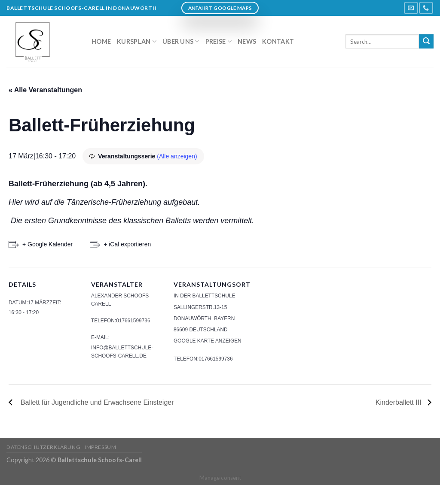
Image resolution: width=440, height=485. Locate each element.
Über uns (180, 41)
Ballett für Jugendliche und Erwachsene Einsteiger (95, 402)
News (247, 41)
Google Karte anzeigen (207, 341)
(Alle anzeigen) (177, 156)
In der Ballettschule (204, 296)
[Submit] (426, 41)
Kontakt (278, 41)
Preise (218, 41)
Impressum (100, 447)
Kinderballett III (399, 402)
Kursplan (136, 41)
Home (101, 41)
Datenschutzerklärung (43, 447)
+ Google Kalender (47, 244)
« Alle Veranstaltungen (45, 90)
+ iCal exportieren (127, 244)
